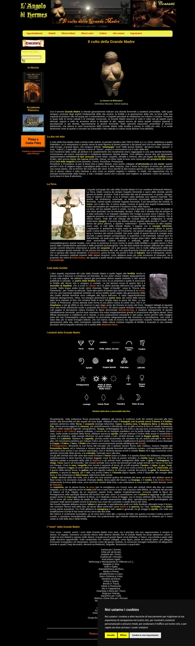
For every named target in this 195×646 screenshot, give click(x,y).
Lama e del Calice (65, 431)
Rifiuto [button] (123, 635)
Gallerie (103, 33)
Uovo (142, 290)
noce (91, 487)
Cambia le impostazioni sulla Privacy (33, 152)
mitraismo (94, 253)
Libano (92, 285)
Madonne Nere (109, 324)
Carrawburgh (57, 260)
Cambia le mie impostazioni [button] (145, 635)
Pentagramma (59, 446)
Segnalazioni (136, 33)
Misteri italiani (68, 33)
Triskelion (167, 436)
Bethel (104, 307)
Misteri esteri (87, 33)
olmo (123, 506)
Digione (96, 460)
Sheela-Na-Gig (126, 310)
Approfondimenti (34, 33)
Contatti (154, 13)
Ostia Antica (78, 257)
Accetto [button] (111, 635)
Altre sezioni (118, 33)
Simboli (51, 33)
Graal (142, 443)
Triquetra (57, 485)
